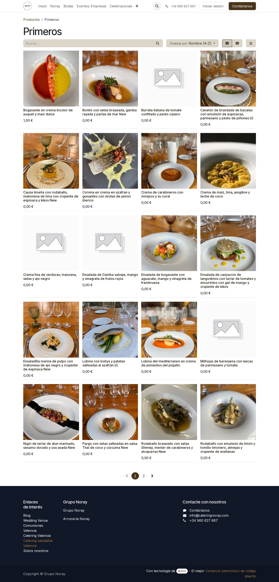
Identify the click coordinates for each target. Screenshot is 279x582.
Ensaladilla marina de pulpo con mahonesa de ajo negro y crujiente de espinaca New (50, 365)
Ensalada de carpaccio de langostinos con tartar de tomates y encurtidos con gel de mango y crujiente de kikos (228, 281)
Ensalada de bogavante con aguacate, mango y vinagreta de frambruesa (166, 279)
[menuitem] (42, 6)
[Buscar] (157, 43)
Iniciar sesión (213, 6)
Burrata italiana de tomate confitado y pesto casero (161, 112)
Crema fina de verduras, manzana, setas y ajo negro (50, 277)
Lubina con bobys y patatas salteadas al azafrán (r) (103, 363)
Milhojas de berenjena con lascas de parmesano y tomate (226, 363)
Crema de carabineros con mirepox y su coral (162, 194)
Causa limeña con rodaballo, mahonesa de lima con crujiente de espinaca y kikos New (50, 196)
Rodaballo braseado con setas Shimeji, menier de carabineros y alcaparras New (167, 447)
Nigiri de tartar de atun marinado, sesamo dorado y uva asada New (49, 445)
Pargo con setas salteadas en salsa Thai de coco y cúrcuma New (109, 445)
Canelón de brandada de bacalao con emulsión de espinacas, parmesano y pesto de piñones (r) (226, 114)
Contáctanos (242, 6)
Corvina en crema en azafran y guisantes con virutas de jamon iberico (106, 196)
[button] (157, 6)
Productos (31, 19)
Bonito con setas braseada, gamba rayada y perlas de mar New (109, 112)
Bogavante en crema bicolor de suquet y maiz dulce (48, 112)
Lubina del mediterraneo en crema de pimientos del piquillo (168, 363)
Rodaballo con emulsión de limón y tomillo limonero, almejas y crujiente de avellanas (227, 447)
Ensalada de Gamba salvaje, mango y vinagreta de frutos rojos (110, 277)
